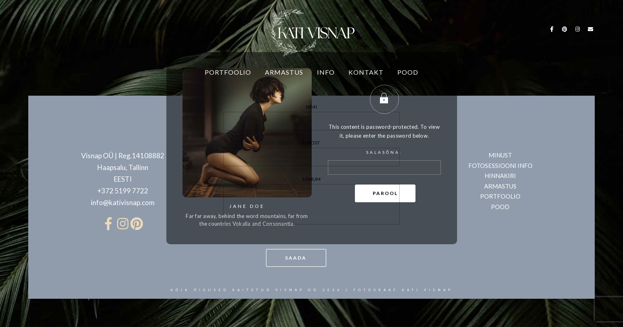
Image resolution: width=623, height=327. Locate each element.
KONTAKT (366, 72)
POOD (407, 72)
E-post (311, 153)
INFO (326, 72)
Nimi (311, 117)
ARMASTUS (284, 72)
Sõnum (311, 202)
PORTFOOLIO (228, 72)
